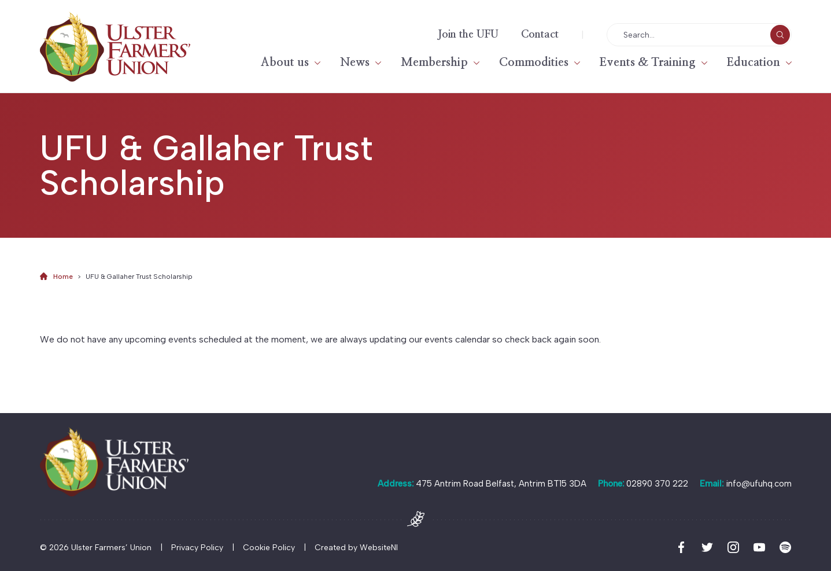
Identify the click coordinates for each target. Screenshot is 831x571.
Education (753, 62)
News (355, 62)
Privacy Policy (197, 547)
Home (63, 276)
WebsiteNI (379, 547)
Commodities (533, 62)
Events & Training (648, 62)
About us (285, 62)
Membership (434, 62)
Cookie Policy (269, 547)
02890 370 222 (657, 483)
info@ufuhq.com (759, 483)
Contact (540, 35)
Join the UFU (468, 35)
